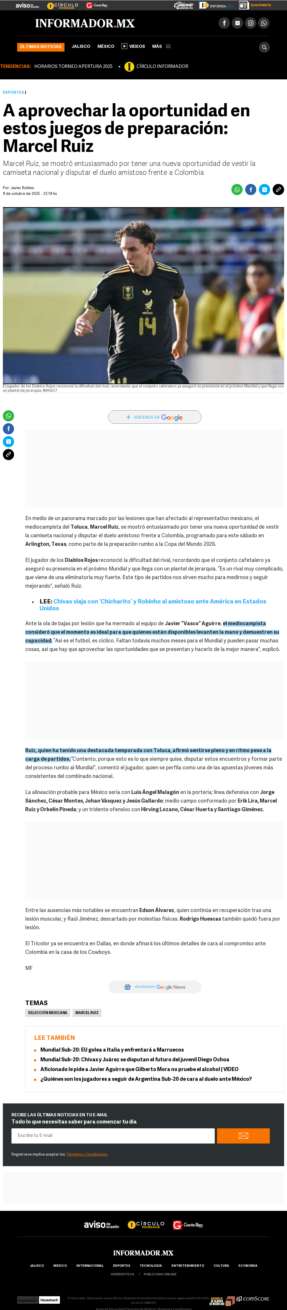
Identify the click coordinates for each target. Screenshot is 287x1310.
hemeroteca (122, 1274)
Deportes (13, 93)
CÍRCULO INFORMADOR (162, 66)
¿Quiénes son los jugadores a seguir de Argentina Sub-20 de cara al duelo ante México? (146, 1079)
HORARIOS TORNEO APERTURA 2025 (73, 66)
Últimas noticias (41, 47)
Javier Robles (22, 188)
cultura (221, 1266)
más (161, 47)
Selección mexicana (47, 1013)
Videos (133, 46)
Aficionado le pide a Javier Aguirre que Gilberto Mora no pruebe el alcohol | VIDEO (139, 1069)
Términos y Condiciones (87, 1154)
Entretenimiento (187, 1266)
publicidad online (160, 1274)
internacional (90, 1266)
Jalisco (81, 47)
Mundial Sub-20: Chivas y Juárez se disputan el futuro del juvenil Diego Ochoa (134, 1060)
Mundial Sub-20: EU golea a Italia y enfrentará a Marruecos (112, 1050)
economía (248, 1266)
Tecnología (151, 1266)
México (105, 47)
